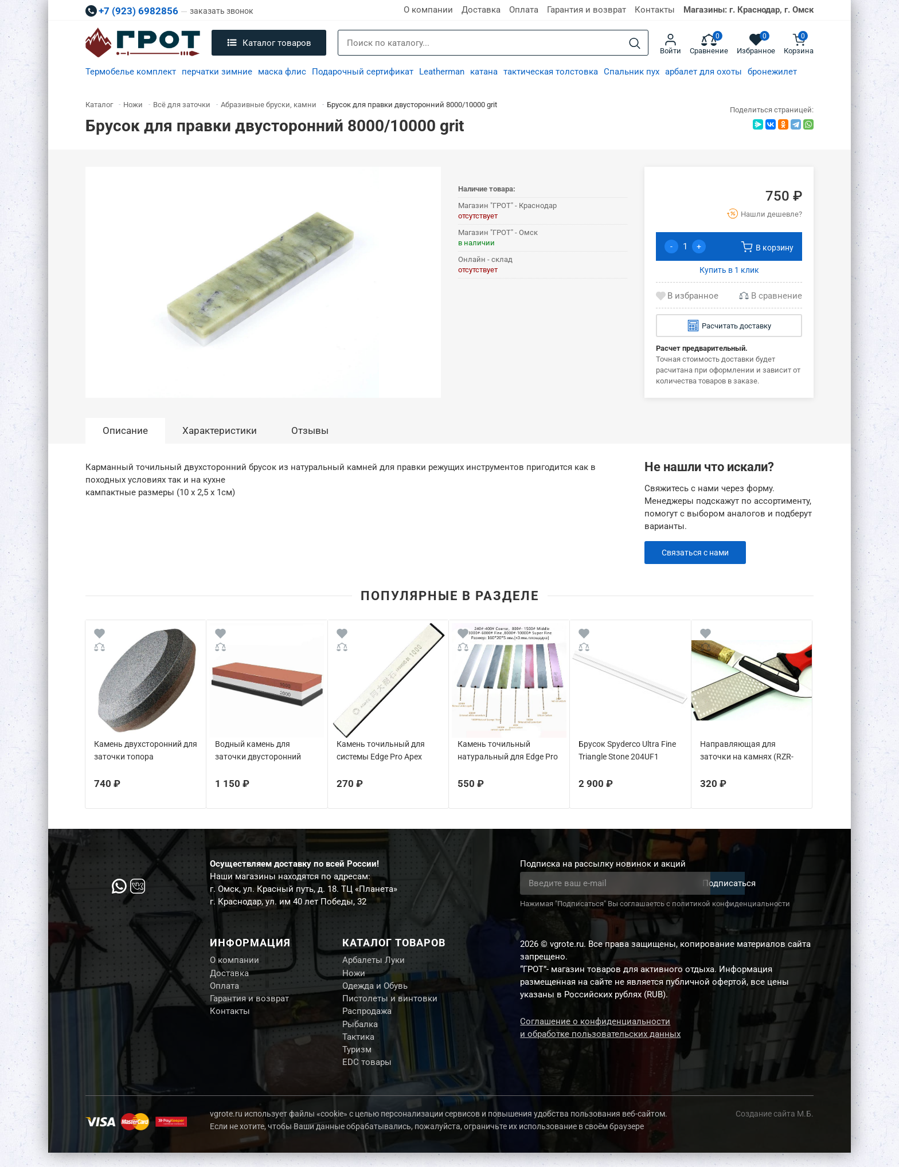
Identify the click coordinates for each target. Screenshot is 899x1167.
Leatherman (441, 71)
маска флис (282, 71)
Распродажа (367, 1018)
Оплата (523, 10)
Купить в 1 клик (729, 270)
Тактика (358, 1047)
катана (484, 71)
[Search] (635, 43)
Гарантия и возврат (586, 10)
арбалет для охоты (703, 71)
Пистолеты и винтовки (389, 1004)
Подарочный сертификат (362, 71)
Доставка (481, 10)
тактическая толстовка (550, 71)
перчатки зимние (217, 71)
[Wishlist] (99, 635)
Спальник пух (631, 71)
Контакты (655, 10)
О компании (428, 10)
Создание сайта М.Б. (775, 1128)
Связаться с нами (698, 552)
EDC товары (367, 1076)
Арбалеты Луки (373, 961)
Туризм (357, 1061)
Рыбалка (360, 1033)
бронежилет (772, 71)
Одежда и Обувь (375, 990)
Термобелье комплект (130, 71)
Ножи (353, 975)
